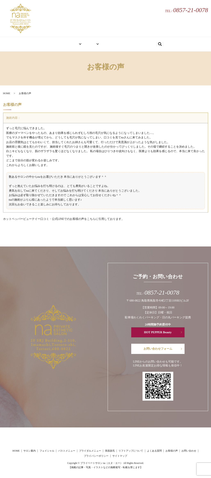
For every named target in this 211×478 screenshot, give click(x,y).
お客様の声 (113, 42)
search (169, 43)
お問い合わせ (151, 42)
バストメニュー (66, 450)
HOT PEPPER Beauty (157, 332)
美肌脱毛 (110, 450)
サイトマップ (119, 455)
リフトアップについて (131, 450)
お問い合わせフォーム (158, 348)
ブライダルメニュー (90, 450)
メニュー (90, 42)
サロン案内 (67, 42)
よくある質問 (154, 450)
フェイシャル (47, 450)
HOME (48, 42)
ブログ (132, 42)
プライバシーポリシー (96, 455)
